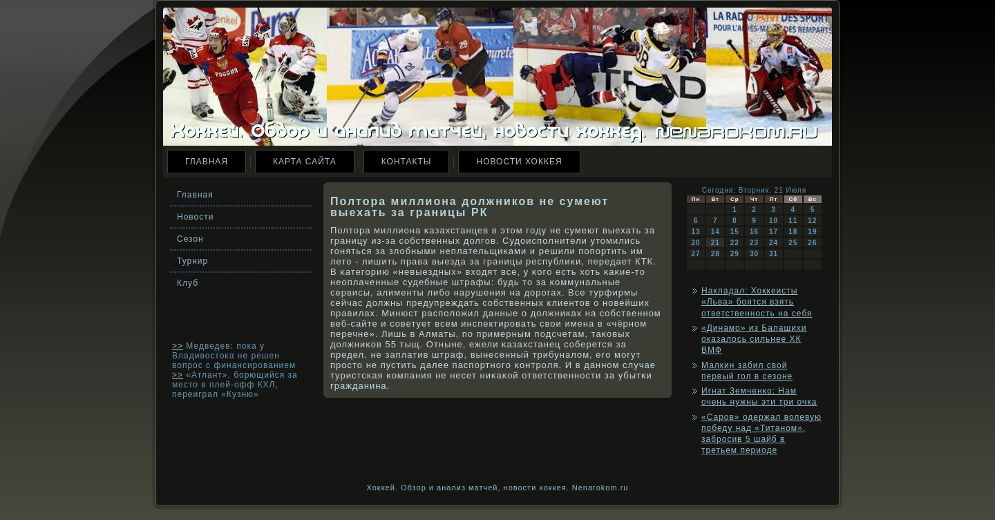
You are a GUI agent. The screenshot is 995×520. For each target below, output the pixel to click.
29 (734, 254)
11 (792, 220)
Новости (195, 217)
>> (177, 346)
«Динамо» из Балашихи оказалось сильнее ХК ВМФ (754, 339)
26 (812, 243)
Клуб (187, 283)
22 (734, 243)
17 (773, 231)
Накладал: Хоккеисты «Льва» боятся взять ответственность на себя (756, 302)
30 (754, 254)
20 (696, 243)
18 (792, 231)
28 (715, 254)
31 (773, 254)
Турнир (192, 261)
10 (773, 220)
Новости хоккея (519, 161)
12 (812, 220)
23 (754, 243)
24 (773, 243)
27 (696, 254)
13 (696, 231)
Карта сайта (305, 161)
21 (715, 243)
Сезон (190, 239)
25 (792, 243)
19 (812, 231)
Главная (206, 161)
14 (715, 231)
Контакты (406, 161)
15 (734, 231)
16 (754, 231)
